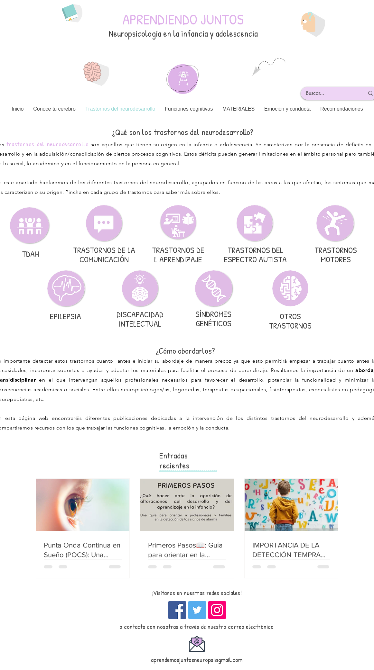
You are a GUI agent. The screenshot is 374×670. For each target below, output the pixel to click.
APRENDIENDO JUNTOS (183, 19)
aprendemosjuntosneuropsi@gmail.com (196, 659)
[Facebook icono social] (177, 610)
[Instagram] (217, 610)
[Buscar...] (330, 93)
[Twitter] (197, 610)
